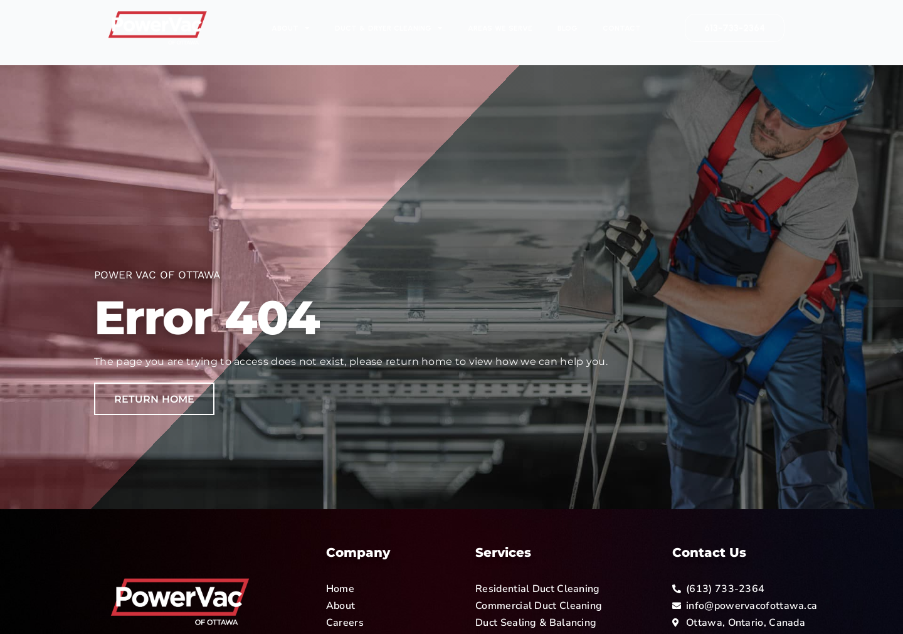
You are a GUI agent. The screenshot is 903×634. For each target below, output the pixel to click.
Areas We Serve (500, 28)
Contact (622, 28)
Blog (567, 28)
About (291, 28)
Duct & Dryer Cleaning (389, 28)
